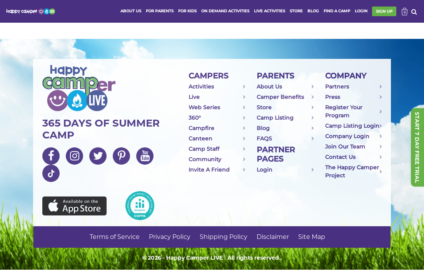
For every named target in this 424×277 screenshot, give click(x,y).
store (296, 10)
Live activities (269, 10)
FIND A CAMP (337, 10)
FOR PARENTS (160, 10)
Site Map (311, 236)
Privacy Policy (169, 236)
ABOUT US (130, 10)
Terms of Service (115, 236)
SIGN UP (384, 11)
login (361, 10)
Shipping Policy (223, 236)
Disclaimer (273, 236)
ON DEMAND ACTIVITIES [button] (225, 10)
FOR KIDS (187, 10)
